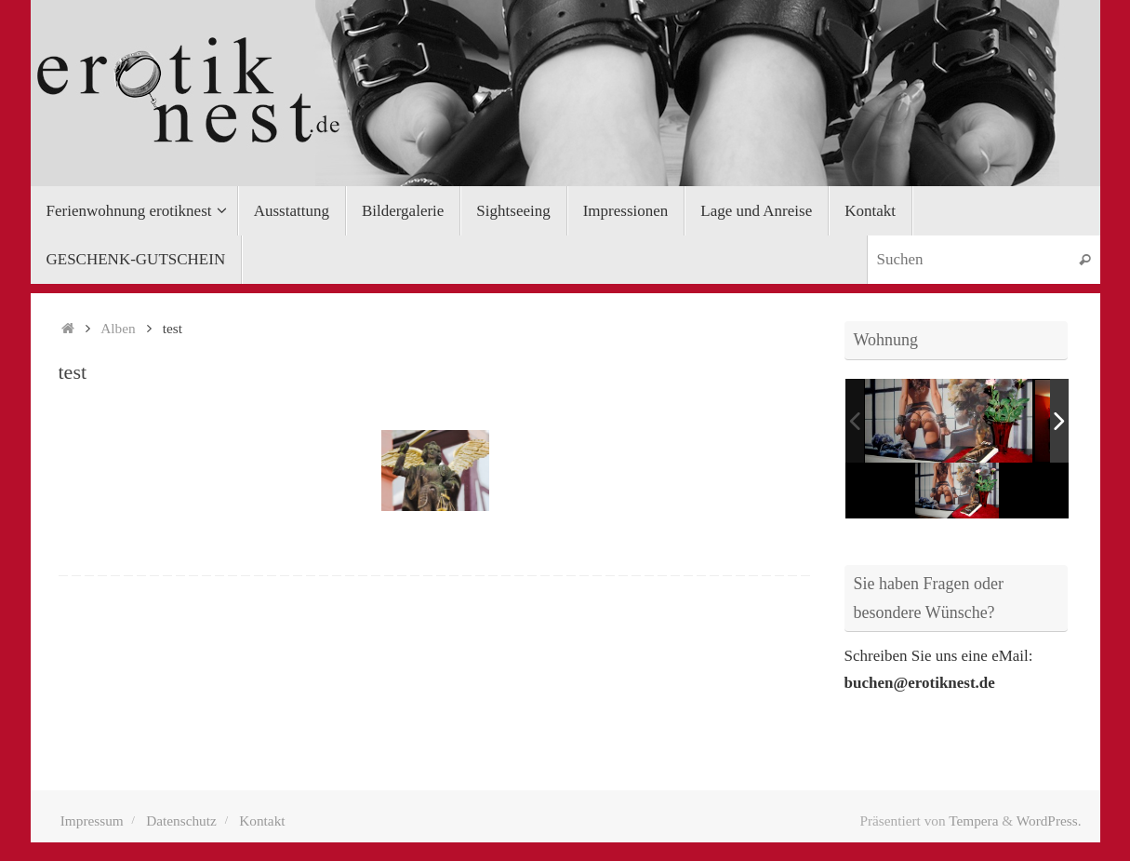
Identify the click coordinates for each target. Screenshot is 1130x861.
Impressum (92, 820)
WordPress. (1049, 820)
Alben (117, 328)
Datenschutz (181, 820)
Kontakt (262, 820)
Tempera (973, 820)
